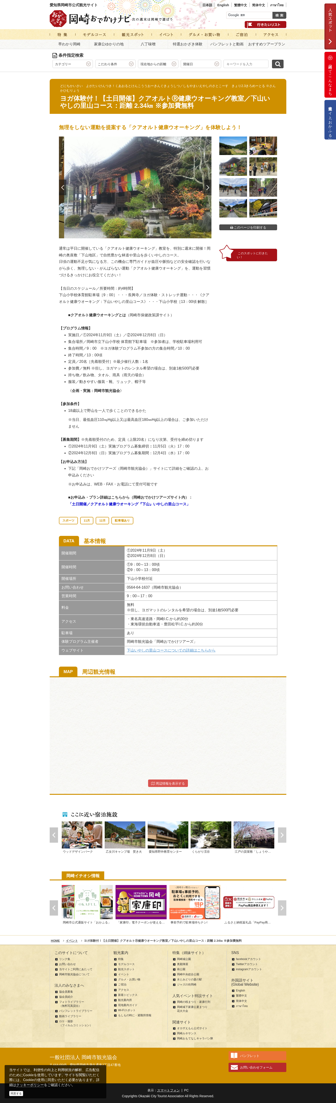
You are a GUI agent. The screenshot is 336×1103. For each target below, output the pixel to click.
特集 (121, 959)
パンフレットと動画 (227, 44)
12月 (102, 520)
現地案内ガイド (127, 1005)
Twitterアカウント (247, 964)
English (223, 5)
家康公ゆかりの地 (109, 44)
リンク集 (64, 959)
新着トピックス (127, 995)
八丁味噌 (148, 44)
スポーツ (68, 520)
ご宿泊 (122, 984)
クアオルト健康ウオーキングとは (98, 315)
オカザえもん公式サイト (192, 1028)
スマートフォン (168, 1090)
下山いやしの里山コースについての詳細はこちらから (171, 650)
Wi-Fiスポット (127, 1010)
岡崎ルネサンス (186, 1033)
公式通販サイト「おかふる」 (330, 120)
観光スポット (126, 969)
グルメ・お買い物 (129, 979)
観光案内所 (125, 1000)
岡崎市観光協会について (74, 974)
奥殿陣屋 (182, 964)
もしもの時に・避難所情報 (134, 1015)
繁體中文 (240, 5)
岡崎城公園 (184, 959)
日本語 (207, 5)
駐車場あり (122, 520)
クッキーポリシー (30, 1085)
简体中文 (258, 5)
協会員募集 (66, 991)
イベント (123, 974)
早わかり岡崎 (69, 44)
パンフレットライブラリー (75, 1011)
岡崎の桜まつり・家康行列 (193, 1002)
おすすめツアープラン (266, 44)
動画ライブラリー (70, 1016)
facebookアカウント (248, 959)
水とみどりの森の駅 (189, 979)
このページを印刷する (248, 227)
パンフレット (250, 1056)
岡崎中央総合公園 (188, 974)
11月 (87, 520)
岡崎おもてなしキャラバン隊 (195, 1038)
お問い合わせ (67, 964)
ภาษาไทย (277, 5)
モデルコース (126, 964)
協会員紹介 (66, 996)
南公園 (181, 969)
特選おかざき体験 (187, 44)
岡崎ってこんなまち (330, 75)
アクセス (123, 989)
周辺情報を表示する (168, 783)
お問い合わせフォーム (256, 1067)
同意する (16, 1093)
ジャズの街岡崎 (186, 984)
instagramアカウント (249, 969)
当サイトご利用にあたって (75, 969)
